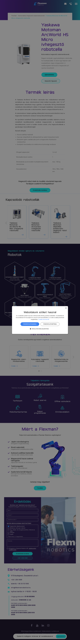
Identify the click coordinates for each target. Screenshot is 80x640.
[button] (40, 329)
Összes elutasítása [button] (50, 324)
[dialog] (40, 320)
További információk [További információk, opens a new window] (43, 319)
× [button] (66, 308)
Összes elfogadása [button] (29, 324)
